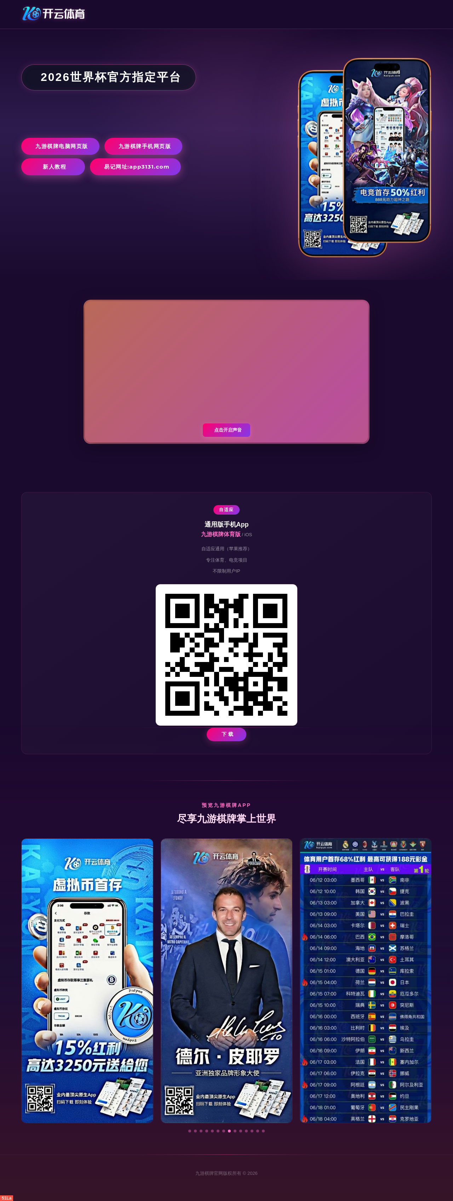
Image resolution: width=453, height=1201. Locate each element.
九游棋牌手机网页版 (145, 146)
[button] (189, 1131)
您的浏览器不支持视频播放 (226, 372)
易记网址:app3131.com (137, 166)
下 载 (228, 734)
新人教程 (54, 166)
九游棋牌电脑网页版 (61, 146)
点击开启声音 (228, 430)
